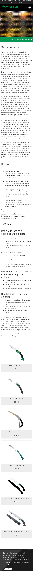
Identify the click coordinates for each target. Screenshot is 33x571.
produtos (18, 39)
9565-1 (16, 402)
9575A (16, 502)
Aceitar (8, 569)
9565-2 (16, 435)
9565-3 (16, 468)
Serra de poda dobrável (16, 365)
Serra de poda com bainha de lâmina (16, 498)
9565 (16, 369)
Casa (12, 39)
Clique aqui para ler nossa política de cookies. (16, 564)
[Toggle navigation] (29, 7)
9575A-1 (16, 535)
